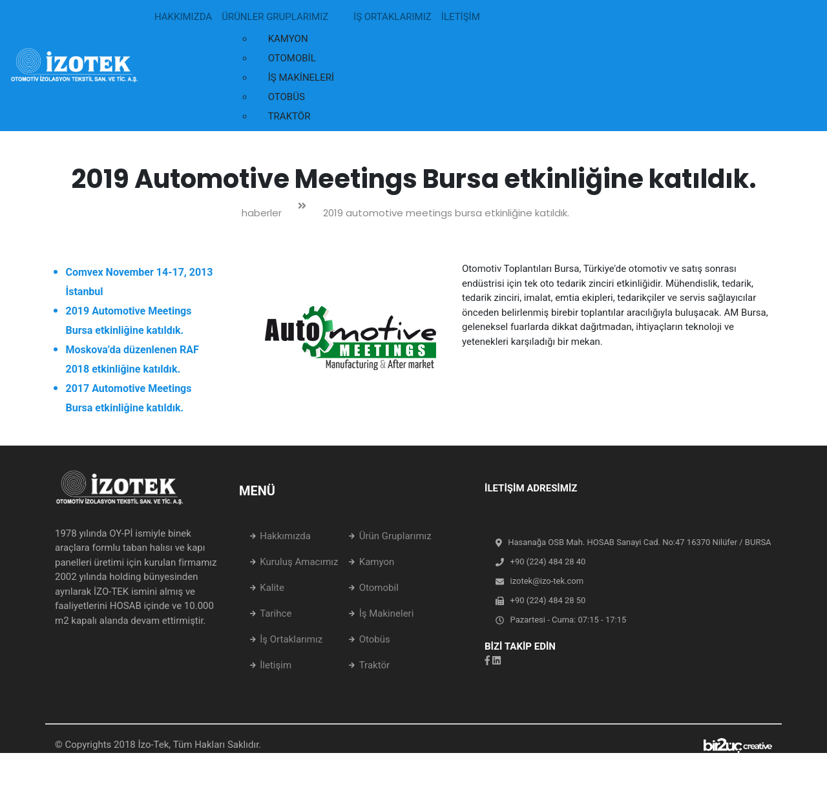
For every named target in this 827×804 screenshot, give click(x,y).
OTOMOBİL (292, 58)
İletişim (275, 665)
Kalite (272, 587)
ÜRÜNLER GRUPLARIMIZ (275, 17)
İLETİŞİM (460, 17)
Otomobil (379, 587)
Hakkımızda (285, 536)
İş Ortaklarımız (291, 639)
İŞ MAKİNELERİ (301, 77)
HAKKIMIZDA (183, 17)
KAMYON (288, 39)
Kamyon (377, 562)
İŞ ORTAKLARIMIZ (392, 17)
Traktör (374, 665)
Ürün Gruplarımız (395, 536)
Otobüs (374, 639)
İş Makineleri (386, 613)
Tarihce (275, 613)
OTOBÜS (286, 97)
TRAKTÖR (289, 116)
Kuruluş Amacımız (299, 562)
